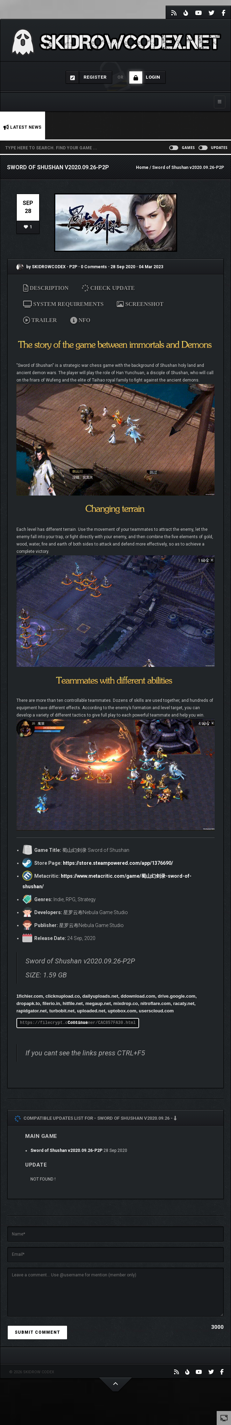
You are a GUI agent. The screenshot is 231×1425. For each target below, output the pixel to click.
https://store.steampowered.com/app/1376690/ (118, 863)
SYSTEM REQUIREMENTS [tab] (63, 304)
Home (142, 167)
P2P (73, 266)
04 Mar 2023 (151, 266)
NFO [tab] (80, 320)
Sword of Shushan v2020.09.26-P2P (66, 1150)
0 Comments (94, 266)
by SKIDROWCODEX (41, 266)
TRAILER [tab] (40, 320)
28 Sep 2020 (122, 266)
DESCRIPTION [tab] (45, 288)
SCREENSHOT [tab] (140, 304)
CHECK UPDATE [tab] (109, 288)
